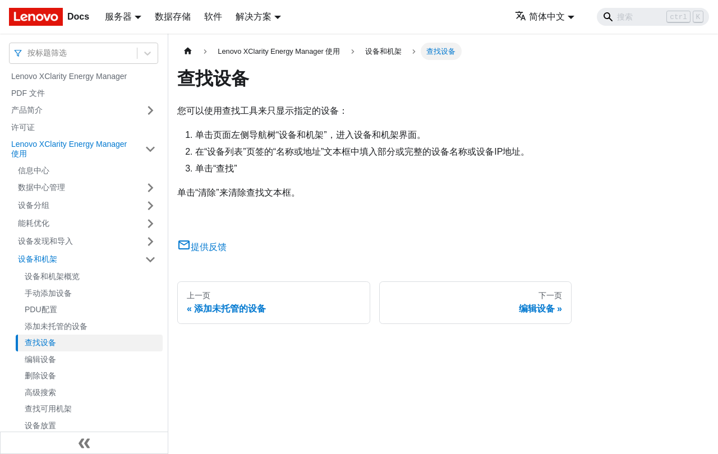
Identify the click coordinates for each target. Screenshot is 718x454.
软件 (213, 16)
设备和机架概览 (52, 276)
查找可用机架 (48, 408)
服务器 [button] (118, 16)
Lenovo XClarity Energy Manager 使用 (69, 149)
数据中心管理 (41, 187)
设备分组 (33, 205)
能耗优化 (33, 223)
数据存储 (173, 16)
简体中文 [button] (540, 16)
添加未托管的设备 (56, 326)
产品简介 (27, 109)
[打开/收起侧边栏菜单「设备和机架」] (150, 259)
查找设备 (40, 342)
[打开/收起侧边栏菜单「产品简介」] (150, 110)
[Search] (653, 17)
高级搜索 (40, 392)
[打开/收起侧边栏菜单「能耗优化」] (150, 224)
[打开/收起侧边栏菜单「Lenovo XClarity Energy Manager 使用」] (150, 149)
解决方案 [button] (253, 16)
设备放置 (40, 425)
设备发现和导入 (45, 241)
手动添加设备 (48, 293)
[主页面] (188, 51)
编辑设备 (40, 359)
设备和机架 (37, 258)
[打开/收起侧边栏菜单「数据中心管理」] (150, 188)
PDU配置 (41, 309)
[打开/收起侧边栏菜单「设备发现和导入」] (150, 242)
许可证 (23, 127)
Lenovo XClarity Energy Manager (69, 76)
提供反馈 (202, 247)
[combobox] (28, 53)
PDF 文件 (28, 93)
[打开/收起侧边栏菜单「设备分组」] (150, 206)
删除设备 (40, 375)
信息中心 (33, 170)
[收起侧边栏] (84, 443)
